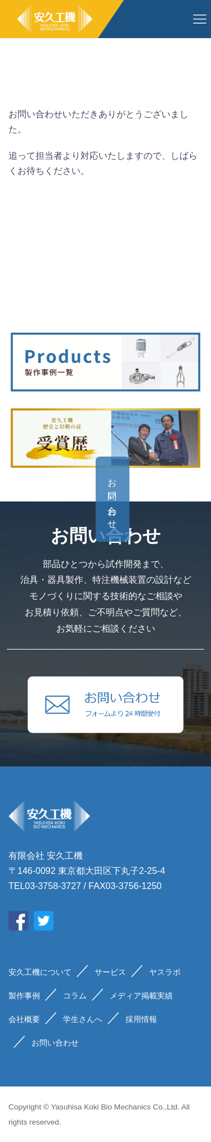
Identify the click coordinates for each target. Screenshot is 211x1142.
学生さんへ (82, 1019)
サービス (110, 972)
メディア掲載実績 (141, 995)
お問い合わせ (187, 499)
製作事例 (24, 995)
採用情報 (141, 1019)
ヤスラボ (165, 972)
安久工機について (39, 972)
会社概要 (24, 1019)
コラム (75, 995)
